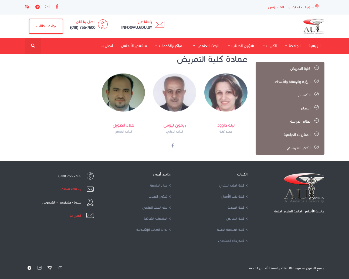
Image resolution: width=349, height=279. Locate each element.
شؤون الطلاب (240, 45)
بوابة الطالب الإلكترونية (153, 230)
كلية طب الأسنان (234, 196)
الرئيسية (314, 45)
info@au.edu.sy (69, 189)
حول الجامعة (160, 185)
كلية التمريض (237, 218)
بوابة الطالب (46, 25)
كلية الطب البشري (233, 185)
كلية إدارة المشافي (233, 241)
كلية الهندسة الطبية (232, 230)
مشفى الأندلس (134, 45)
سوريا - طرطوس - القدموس (293, 6)
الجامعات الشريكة (157, 218)
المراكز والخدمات (169, 45)
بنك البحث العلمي (156, 207)
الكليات (269, 45)
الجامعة (292, 45)
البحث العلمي (205, 45)
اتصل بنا (107, 45)
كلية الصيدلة (238, 207)
